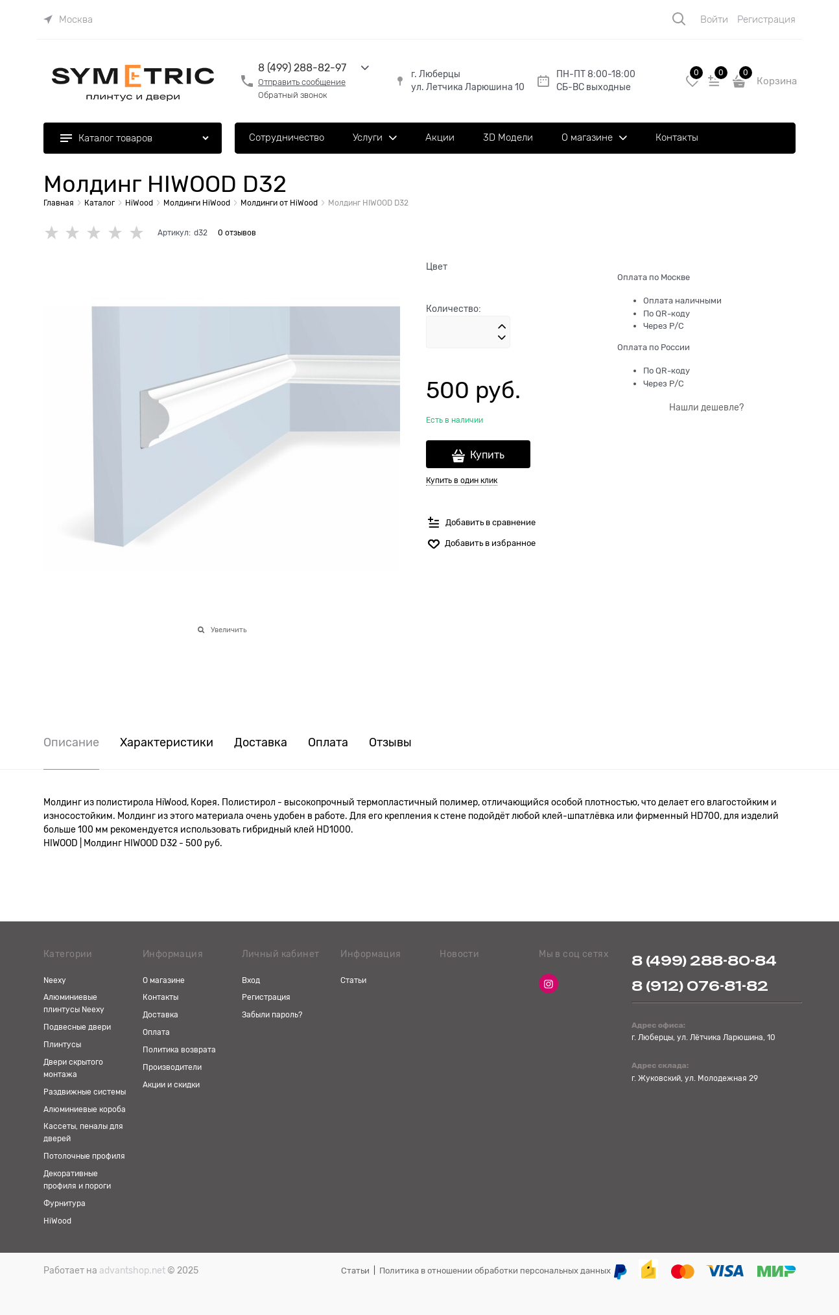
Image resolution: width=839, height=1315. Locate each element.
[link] (68, 19)
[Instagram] (548, 983)
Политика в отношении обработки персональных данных (495, 1270)
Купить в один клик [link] (461, 480)
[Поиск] (679, 18)
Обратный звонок (292, 95)
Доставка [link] (260, 743)
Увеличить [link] (228, 630)
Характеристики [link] (166, 743)
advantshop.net (132, 1270)
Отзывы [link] (390, 743)
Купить (487, 455)
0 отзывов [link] (237, 232)
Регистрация (766, 19)
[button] (502, 327)
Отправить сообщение (302, 82)
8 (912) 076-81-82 (700, 986)
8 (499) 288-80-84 (704, 961)
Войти (714, 19)
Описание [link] (71, 743)
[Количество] (468, 332)
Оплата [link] (328, 743)
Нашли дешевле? (706, 407)
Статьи (355, 1270)
